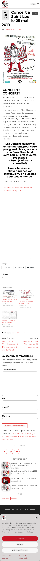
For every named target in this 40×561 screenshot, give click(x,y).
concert (22, 333)
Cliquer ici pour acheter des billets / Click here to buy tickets (18, 189)
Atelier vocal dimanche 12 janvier (23, 478)
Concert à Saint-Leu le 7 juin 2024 (24, 485)
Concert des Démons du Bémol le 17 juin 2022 (26, 301)
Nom (4, 398)
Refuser (20, 544)
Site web (6, 416)
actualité (15, 333)
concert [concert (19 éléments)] (14, 499)
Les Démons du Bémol (14, 29)
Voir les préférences (20, 550)
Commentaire (9, 369)
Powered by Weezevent (31, 258)
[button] (37, 518)
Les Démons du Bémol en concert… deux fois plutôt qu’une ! (24, 464)
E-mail (5, 407)
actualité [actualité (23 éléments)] (5, 499)
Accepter (20, 539)
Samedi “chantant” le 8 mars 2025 (24, 471)
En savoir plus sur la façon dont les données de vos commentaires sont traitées (19, 436)
